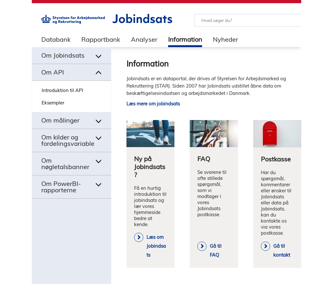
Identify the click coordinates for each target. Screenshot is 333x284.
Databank (56, 39)
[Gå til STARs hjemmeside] (73, 22)
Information (185, 39)
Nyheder (225, 39)
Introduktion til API (62, 90)
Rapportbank (100, 39)
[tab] (51, 39)
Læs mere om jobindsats (153, 104)
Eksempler (53, 103)
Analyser (144, 39)
